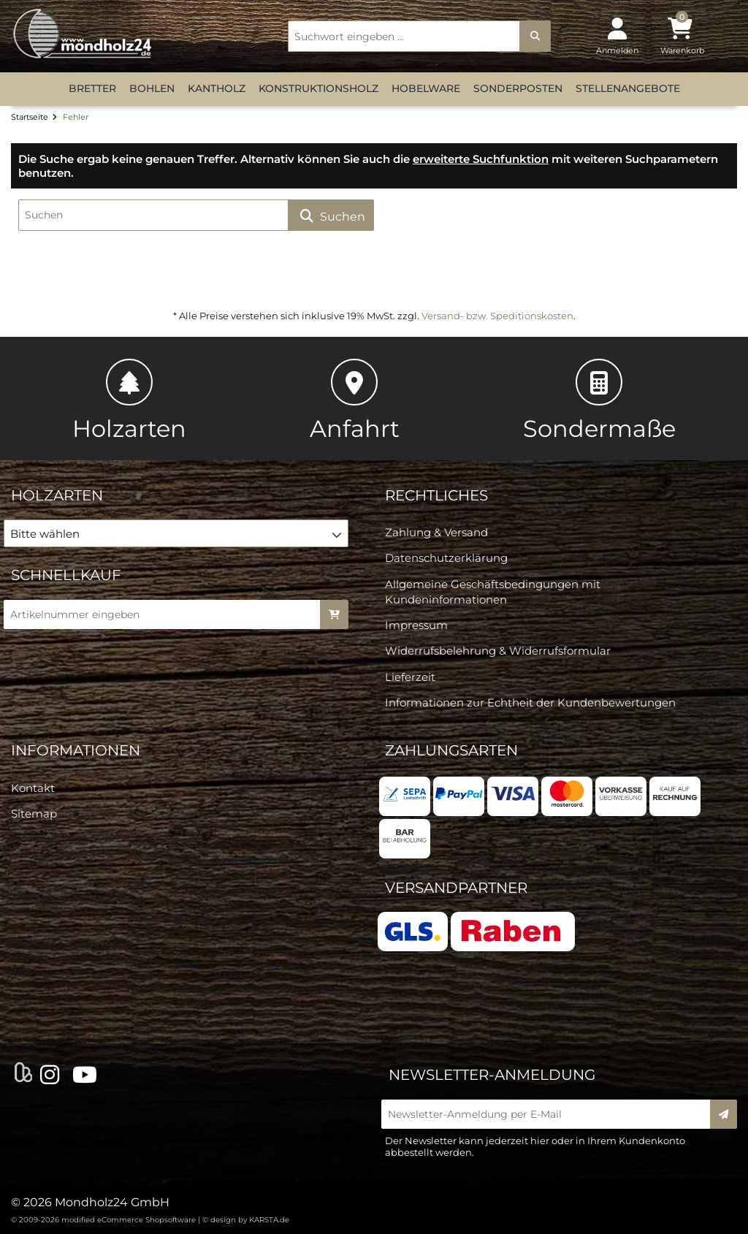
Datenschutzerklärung (446, 558)
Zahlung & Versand (436, 532)
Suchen (331, 216)
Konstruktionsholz (318, 88)
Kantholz (216, 88)
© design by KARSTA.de (245, 1220)
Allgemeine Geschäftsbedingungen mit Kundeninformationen (492, 591)
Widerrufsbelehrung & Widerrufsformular (498, 651)
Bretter (92, 88)
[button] (176, 533)
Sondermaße (599, 401)
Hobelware (426, 88)
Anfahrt (355, 401)
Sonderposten (517, 88)
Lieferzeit (410, 677)
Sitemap (34, 813)
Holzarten (129, 401)
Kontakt (33, 788)
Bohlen (152, 88)
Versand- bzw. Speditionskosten (497, 315)
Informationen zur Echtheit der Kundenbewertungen (530, 702)
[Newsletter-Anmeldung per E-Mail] (550, 1114)
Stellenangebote (628, 88)
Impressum (416, 625)
